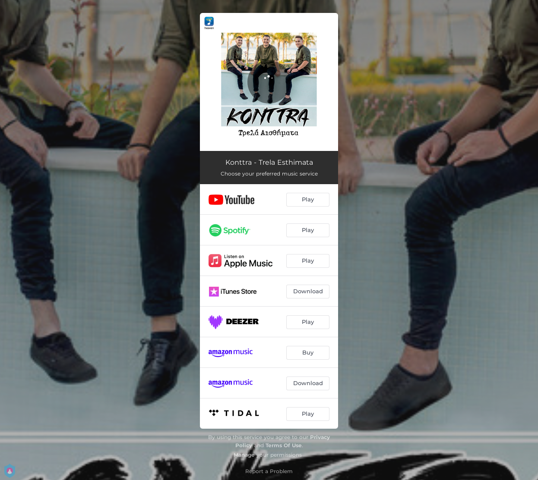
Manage (244, 455)
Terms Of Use (284, 445)
